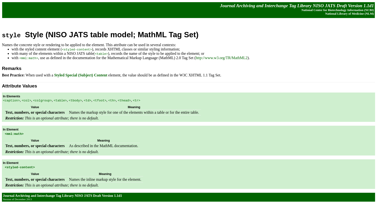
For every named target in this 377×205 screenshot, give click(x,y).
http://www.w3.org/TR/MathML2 (222, 58)
